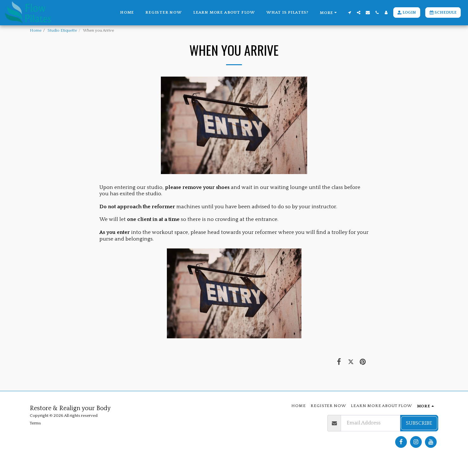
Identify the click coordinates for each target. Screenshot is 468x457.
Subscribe (419, 423)
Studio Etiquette (62, 30)
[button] (349, 12)
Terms (35, 423)
